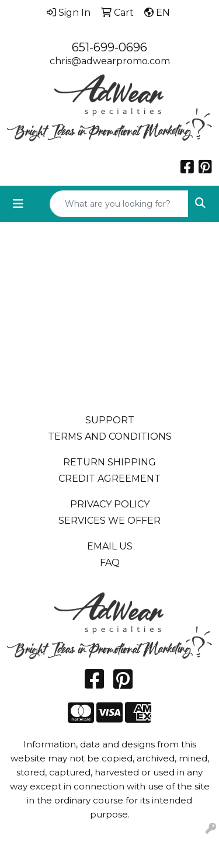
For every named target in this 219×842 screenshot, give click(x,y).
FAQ (110, 562)
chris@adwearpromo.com (110, 61)
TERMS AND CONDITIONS (110, 436)
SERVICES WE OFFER (109, 520)
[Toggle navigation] (18, 204)
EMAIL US (110, 546)
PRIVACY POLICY (110, 504)
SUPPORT (109, 420)
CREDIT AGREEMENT (109, 478)
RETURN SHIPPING (109, 462)
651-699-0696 (109, 47)
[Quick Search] (119, 203)
